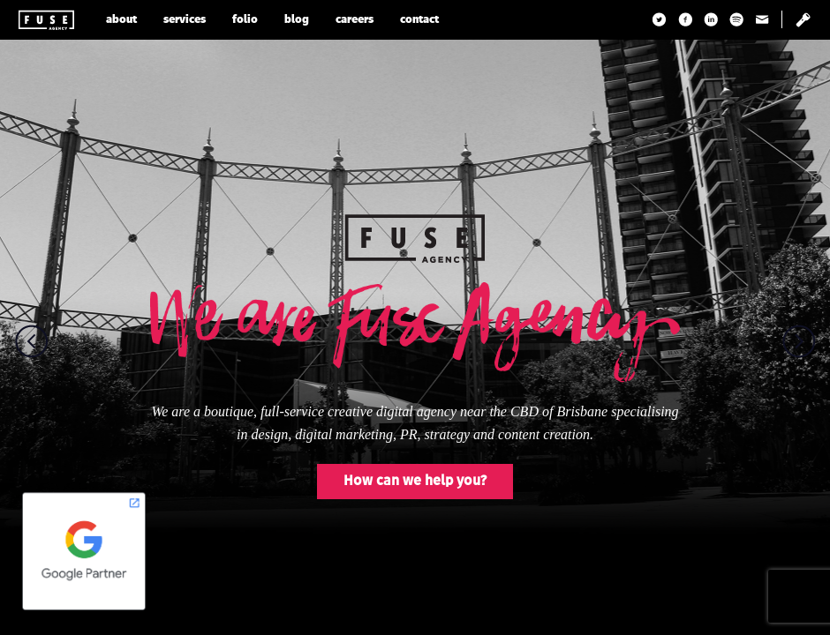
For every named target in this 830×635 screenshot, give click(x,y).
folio (245, 20)
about (121, 20)
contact (419, 20)
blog (296, 20)
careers (355, 20)
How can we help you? (415, 481)
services (184, 20)
